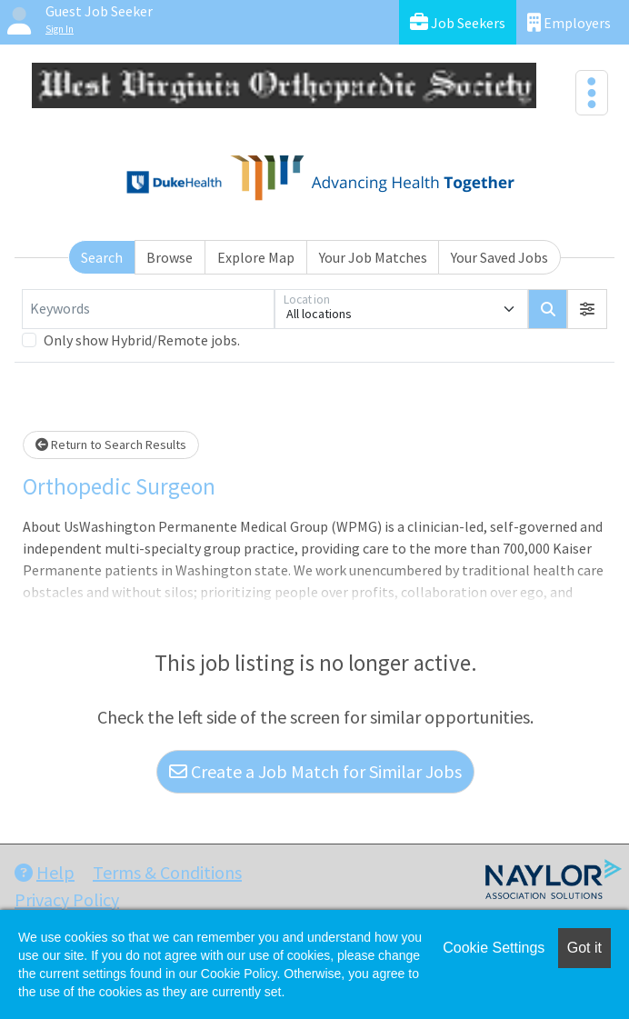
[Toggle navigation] (591, 92)
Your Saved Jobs (499, 257)
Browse (169, 257)
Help (45, 872)
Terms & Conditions (167, 872)
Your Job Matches (373, 257)
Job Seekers (457, 22)
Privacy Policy (67, 899)
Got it (584, 947)
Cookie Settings (493, 947)
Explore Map (256, 257)
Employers (569, 22)
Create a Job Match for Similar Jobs (315, 771)
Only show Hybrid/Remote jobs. (142, 340)
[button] (587, 309)
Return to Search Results (110, 444)
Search (102, 257)
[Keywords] (148, 309)
